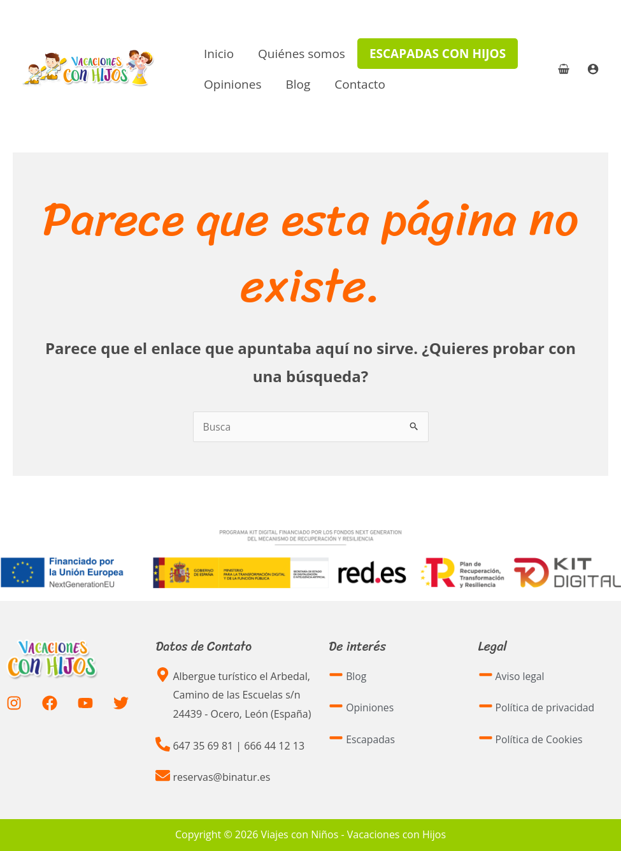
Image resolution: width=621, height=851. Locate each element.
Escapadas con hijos (437, 53)
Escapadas (371, 739)
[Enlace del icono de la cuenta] (593, 69)
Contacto (359, 84)
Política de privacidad (546, 707)
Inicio (219, 53)
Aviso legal (520, 676)
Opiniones (232, 84)
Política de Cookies (540, 739)
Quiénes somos (301, 53)
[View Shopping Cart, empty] (563, 69)
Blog (297, 84)
